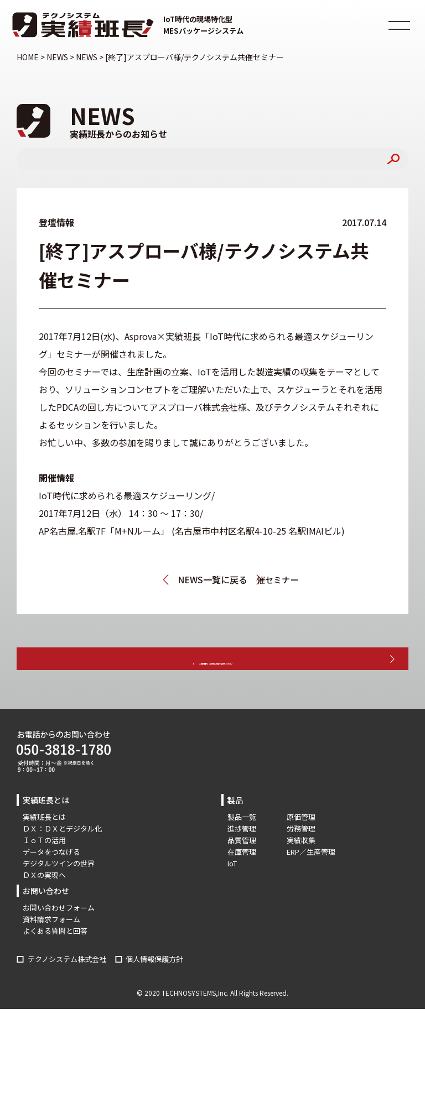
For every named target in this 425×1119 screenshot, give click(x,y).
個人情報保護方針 (154, 989)
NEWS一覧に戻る (212, 579)
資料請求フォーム (51, 949)
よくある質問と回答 (55, 961)
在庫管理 (241, 882)
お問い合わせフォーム (59, 938)
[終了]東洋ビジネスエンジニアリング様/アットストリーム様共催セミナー (318, 579)
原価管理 (301, 847)
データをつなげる (51, 882)
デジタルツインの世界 (59, 893)
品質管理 (241, 870)
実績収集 (301, 870)
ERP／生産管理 (311, 882)
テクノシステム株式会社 (67, 989)
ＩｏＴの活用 (44, 870)
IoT (232, 893)
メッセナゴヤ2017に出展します (116, 579)
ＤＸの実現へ (44, 905)
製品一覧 (241, 847)
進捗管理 (241, 859)
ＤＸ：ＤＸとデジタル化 (62, 859)
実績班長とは (44, 847)
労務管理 (301, 859)
